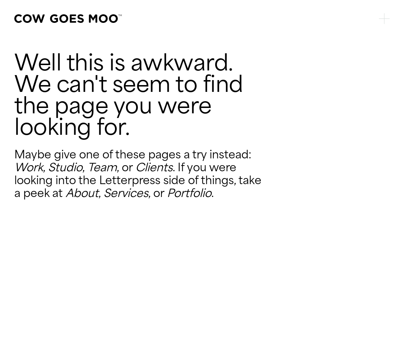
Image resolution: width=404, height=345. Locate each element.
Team (102, 167)
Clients (154, 167)
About (82, 193)
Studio (65, 167)
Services (126, 193)
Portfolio (189, 193)
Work (28, 167)
